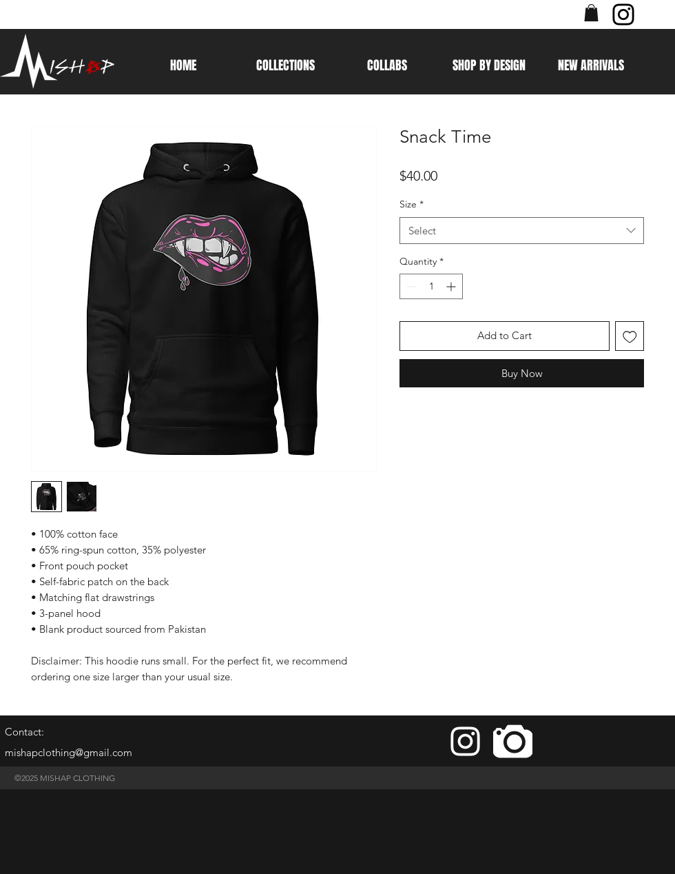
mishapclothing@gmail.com (68, 752)
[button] (591, 12)
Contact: (24, 731)
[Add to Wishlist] (630, 336)
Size (411, 204)
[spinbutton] (431, 286)
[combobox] (521, 230)
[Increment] (452, 286)
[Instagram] (623, 14)
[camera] (512, 741)
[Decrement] (410, 286)
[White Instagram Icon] (465, 741)
